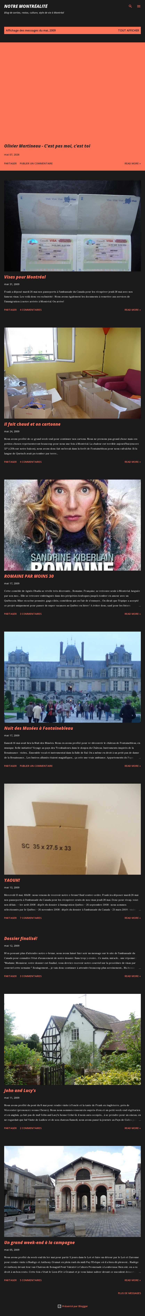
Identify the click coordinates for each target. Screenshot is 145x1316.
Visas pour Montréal (25, 277)
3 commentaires (31, 613)
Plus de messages (129, 1293)
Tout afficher (128, 30)
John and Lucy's (20, 1090)
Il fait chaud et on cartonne (32, 424)
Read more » (133, 163)
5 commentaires (31, 1280)
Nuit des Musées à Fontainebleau (38, 728)
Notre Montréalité (25, 6)
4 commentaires (31, 309)
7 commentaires (31, 917)
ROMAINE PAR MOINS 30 (29, 576)
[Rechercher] (130, 6)
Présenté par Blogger (72, 1306)
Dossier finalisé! (20, 938)
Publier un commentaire (36, 163)
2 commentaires (31, 1128)
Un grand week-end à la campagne (39, 1242)
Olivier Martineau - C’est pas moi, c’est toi (47, 146)
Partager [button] (10, 163)
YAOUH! (12, 880)
